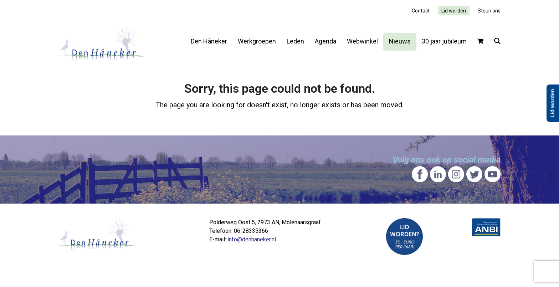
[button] (480, 42)
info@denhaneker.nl (251, 239)
